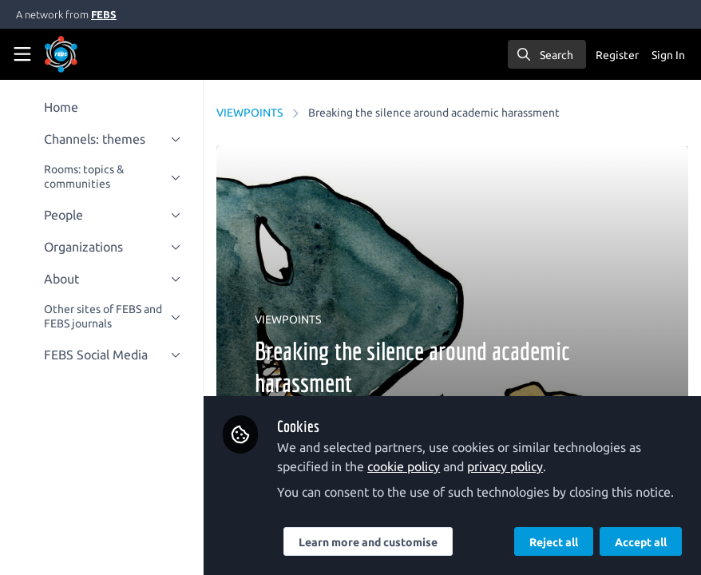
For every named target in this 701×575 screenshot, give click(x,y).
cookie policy (404, 466)
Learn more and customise (368, 542)
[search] (547, 54)
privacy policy (506, 466)
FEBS (104, 14)
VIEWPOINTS (250, 112)
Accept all (641, 542)
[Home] (83, 54)
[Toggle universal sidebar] (22, 54)
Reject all (553, 542)
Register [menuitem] (617, 55)
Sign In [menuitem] (668, 55)
